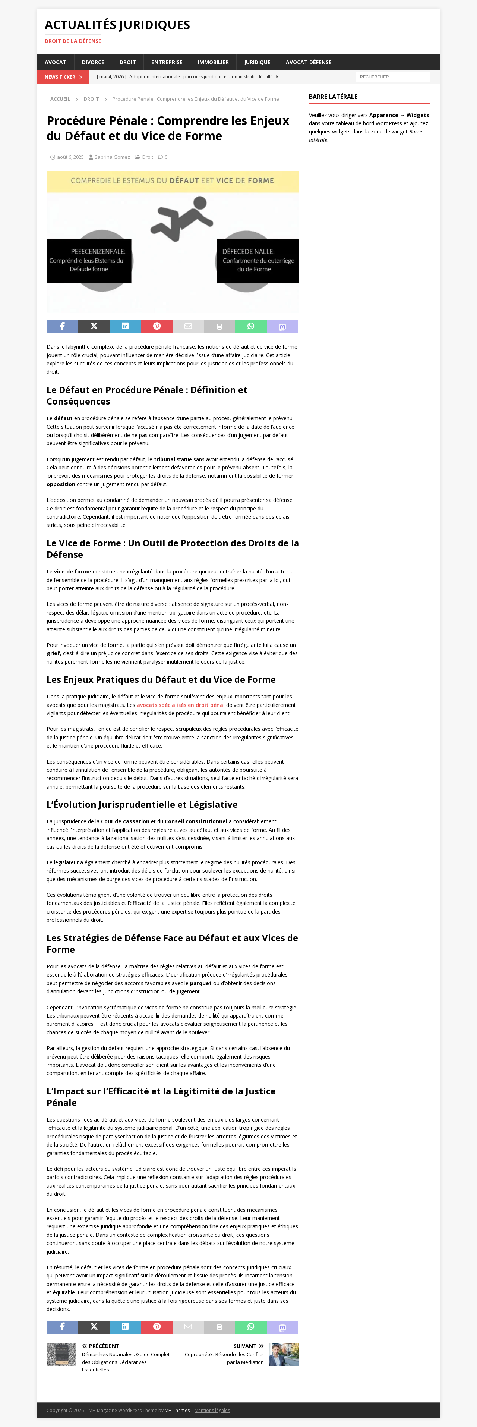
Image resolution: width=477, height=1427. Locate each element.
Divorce (93, 62)
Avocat (56, 62)
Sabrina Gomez (112, 157)
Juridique (257, 62)
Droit (128, 62)
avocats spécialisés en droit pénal (181, 704)
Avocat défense (309, 62)
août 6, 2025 (70, 157)
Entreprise (167, 62)
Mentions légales (212, 1410)
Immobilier (213, 62)
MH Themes (177, 1410)
